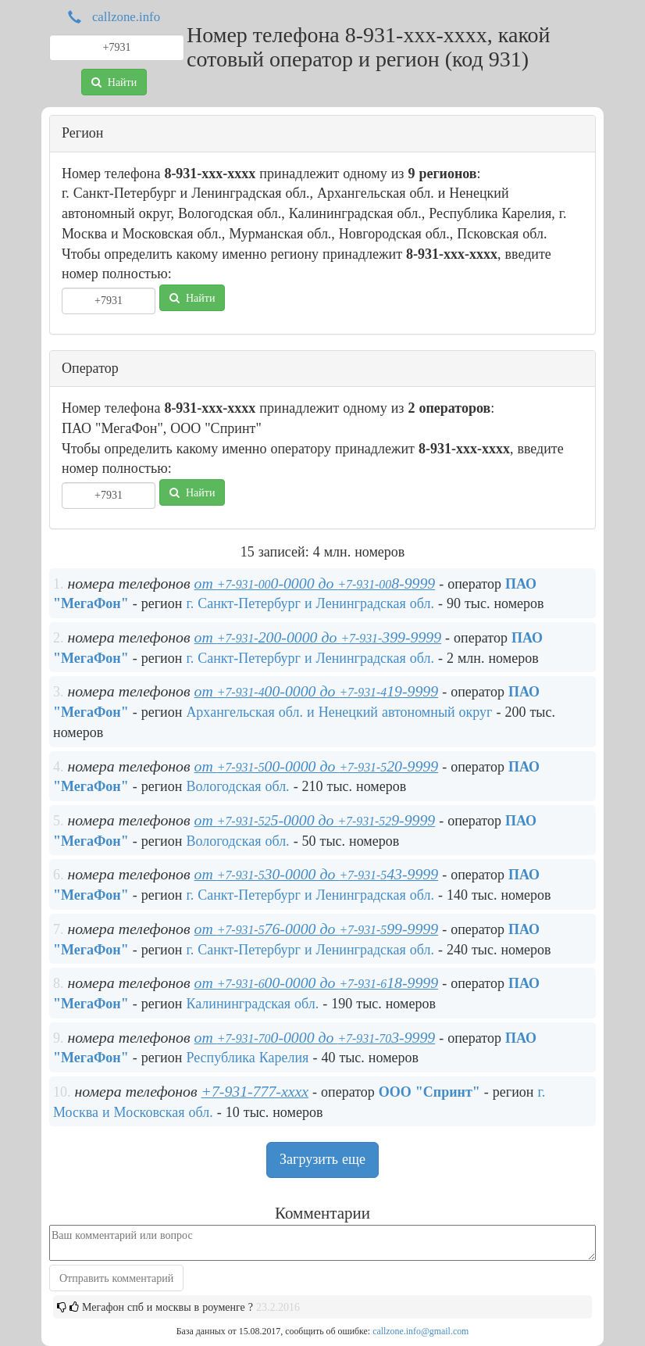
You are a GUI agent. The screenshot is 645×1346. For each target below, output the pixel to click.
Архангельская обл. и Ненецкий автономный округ (339, 712)
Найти (114, 82)
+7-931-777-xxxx (254, 1091)
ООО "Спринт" (429, 1092)
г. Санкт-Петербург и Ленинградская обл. (310, 603)
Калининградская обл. (252, 1004)
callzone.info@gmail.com (420, 1331)
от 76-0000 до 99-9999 (316, 928)
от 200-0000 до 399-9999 (318, 637)
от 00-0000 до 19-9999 (316, 691)
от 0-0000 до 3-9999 (315, 1037)
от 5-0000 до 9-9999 (315, 820)
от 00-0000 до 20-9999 (316, 766)
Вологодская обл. (237, 786)
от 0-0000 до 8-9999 (315, 583)
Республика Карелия (247, 1058)
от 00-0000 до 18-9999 (316, 982)
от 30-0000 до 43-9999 (316, 874)
